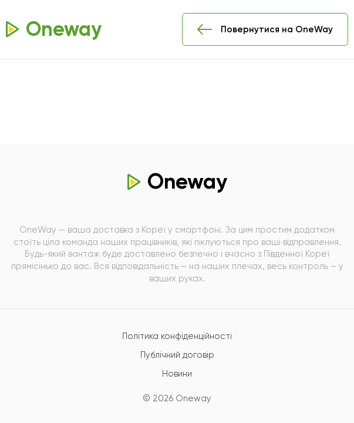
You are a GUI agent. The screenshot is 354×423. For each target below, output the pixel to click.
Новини (177, 374)
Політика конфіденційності (177, 336)
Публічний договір (177, 355)
